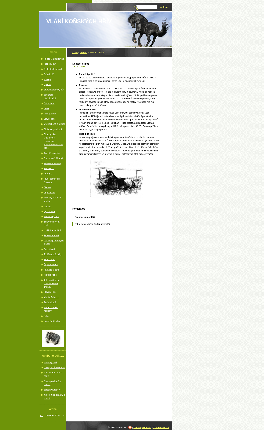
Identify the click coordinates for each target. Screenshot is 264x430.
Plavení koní (50, 292)
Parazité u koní (51, 269)
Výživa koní (49, 211)
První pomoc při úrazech (52, 180)
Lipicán (47, 84)
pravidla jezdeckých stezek (53, 242)
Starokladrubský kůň (54, 89)
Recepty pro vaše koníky (52, 199)
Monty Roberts (51, 297)
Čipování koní (51, 264)
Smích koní (49, 259)
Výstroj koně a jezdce (54, 124)
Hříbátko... (49, 168)
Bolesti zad (49, 249)
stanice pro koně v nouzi (53, 374)
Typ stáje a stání (52, 153)
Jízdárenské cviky (53, 254)
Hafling (47, 79)
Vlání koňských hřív (79, 21)
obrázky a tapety (52, 389)
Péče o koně (50, 302)
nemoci (83, 52)
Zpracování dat (161, 427)
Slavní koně (50, 119)
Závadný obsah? (142, 427)
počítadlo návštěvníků (50, 96)
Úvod (75, 52)
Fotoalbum (49, 103)
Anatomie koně (51, 235)
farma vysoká (50, 362)
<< (41, 415)
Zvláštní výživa (51, 216)
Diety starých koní (53, 129)
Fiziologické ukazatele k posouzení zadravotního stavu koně (53, 141)
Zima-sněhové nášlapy (51, 309)
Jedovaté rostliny (52, 163)
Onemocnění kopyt (53, 158)
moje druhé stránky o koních (54, 396)
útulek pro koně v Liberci (52, 383)
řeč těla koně (50, 275)
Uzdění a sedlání (52, 230)
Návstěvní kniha (52, 321)
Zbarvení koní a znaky (51, 223)
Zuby (46, 316)
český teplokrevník (53, 69)
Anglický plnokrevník (54, 58)
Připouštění (49, 192)
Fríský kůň (49, 74)
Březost (47, 187)
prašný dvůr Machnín (54, 367)
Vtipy (46, 108)
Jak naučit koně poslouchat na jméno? (51, 283)
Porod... (48, 173)
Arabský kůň (50, 64)
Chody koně (50, 113)
